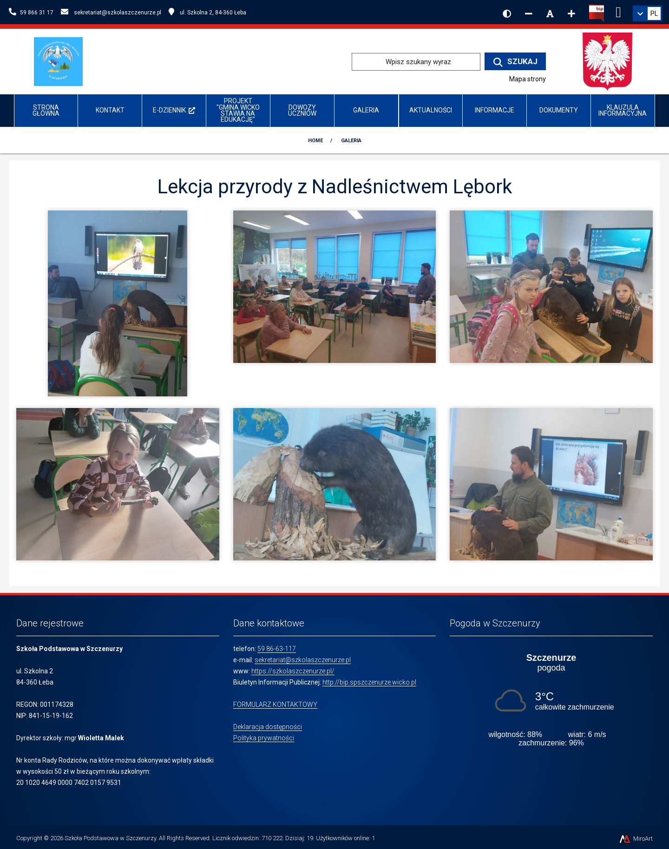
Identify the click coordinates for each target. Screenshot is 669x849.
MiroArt (635, 838)
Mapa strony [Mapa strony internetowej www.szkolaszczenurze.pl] (527, 79)
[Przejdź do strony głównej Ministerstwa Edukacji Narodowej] (607, 61)
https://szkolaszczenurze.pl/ (292, 671)
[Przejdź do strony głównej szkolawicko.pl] (62, 61)
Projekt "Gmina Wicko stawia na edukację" (238, 110)
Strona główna (46, 110)
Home (315, 141)
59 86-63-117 (276, 648)
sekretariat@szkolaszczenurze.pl (303, 660)
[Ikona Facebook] (618, 11)
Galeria (366, 110)
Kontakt (110, 110)
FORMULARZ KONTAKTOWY (275, 704)
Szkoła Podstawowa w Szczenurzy (110, 838)
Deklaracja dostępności (267, 727)
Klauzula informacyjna (622, 110)
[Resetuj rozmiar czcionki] (550, 13)
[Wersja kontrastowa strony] (507, 13)
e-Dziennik (174, 110)
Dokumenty (558, 110)
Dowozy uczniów (302, 110)
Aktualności (430, 110)
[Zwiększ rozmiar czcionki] (571, 13)
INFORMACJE (494, 110)
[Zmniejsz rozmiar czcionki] (528, 13)
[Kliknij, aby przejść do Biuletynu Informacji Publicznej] (596, 12)
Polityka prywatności (263, 738)
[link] (647, 13)
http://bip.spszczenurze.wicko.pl (369, 682)
